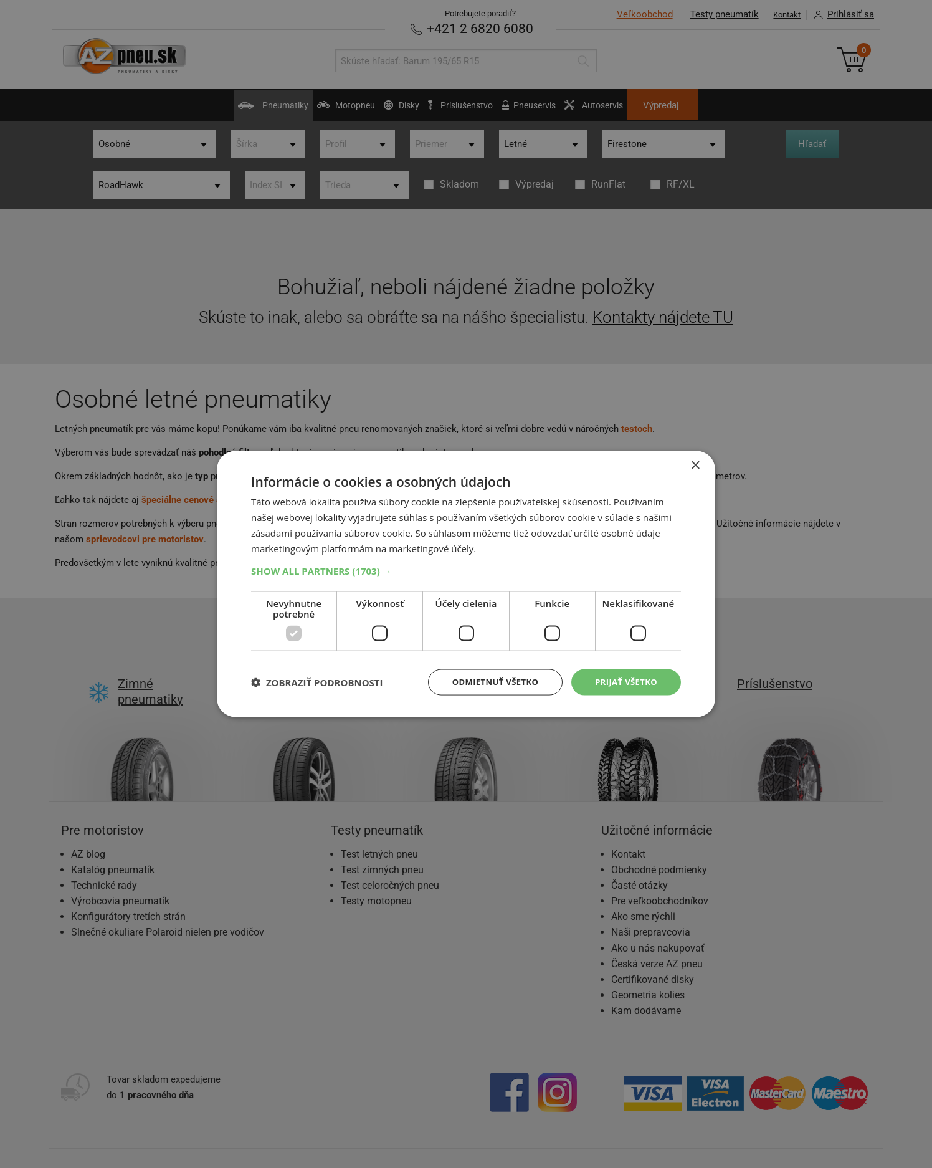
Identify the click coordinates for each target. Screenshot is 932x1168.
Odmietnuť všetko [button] (487, 681)
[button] (466, 569)
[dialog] (466, 584)
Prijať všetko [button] (624, 681)
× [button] (695, 464)
